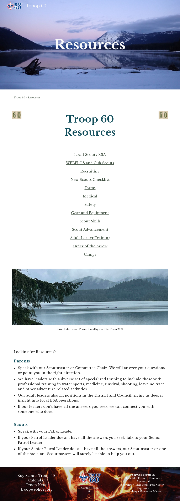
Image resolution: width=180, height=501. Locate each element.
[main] (90, 45)
